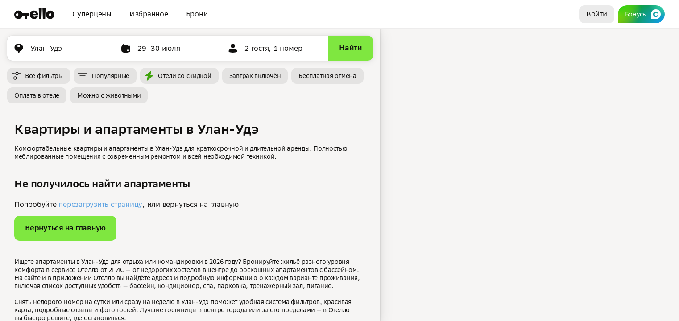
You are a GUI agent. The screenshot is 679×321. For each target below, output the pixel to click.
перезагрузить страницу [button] (100, 204)
